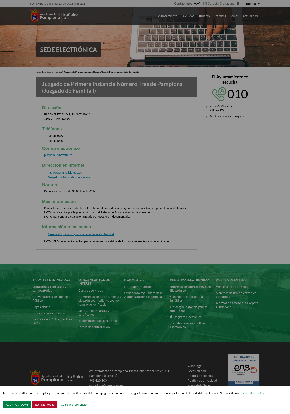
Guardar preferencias (74, 404)
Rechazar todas (44, 404)
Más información (253, 393)
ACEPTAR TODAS (17, 404)
